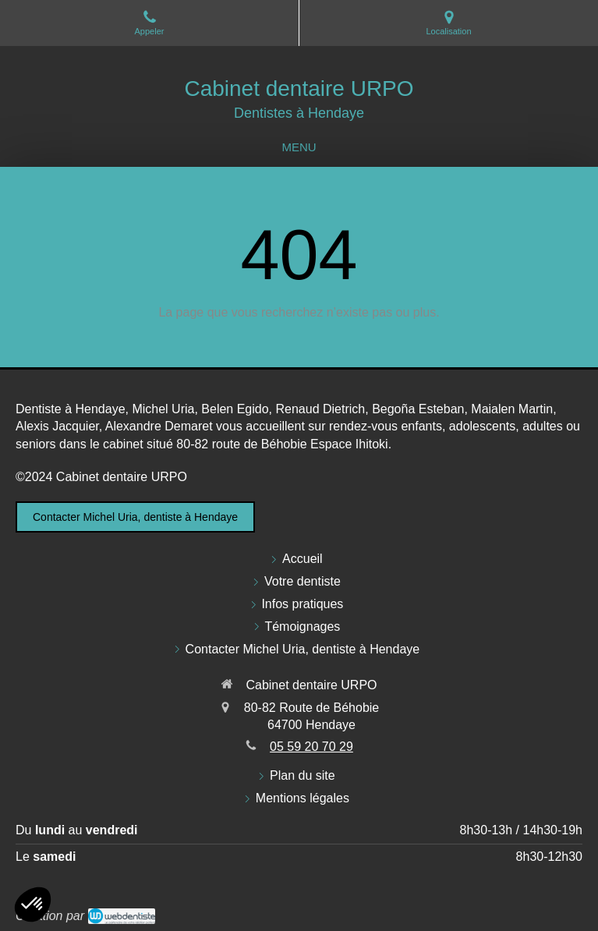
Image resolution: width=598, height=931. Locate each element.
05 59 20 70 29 (311, 746)
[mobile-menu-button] (298, 147)
